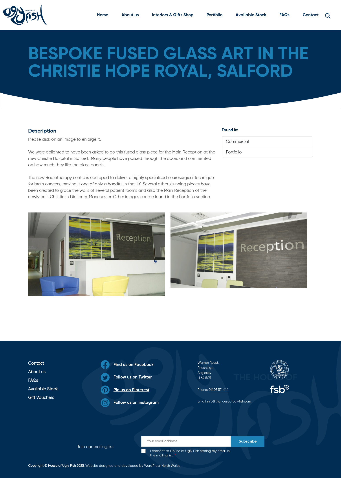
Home (102, 15)
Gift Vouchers (41, 398)
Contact (311, 15)
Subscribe (248, 441)
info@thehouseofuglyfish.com (229, 401)
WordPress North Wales (162, 465)
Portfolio (214, 15)
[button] (327, 15)
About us (130, 15)
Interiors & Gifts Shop (172, 15)
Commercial (237, 142)
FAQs (284, 15)
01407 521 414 (218, 389)
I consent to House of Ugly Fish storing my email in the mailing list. (190, 453)
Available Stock (251, 15)
